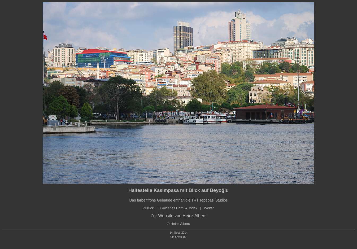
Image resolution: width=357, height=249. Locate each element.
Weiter (209, 208)
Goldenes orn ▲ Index (178, 208)
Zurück (148, 208)
